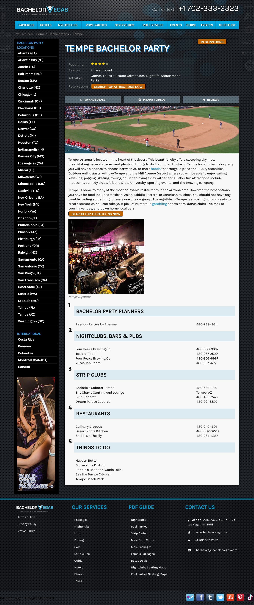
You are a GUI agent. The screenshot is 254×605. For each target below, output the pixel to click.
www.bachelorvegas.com (213, 532)
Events (176, 25)
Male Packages (141, 547)
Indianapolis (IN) (31, 149)
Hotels (46, 25)
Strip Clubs (124, 25)
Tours (78, 581)
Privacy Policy (27, 524)
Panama (24, 346)
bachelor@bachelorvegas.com (216, 550)
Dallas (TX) (26, 122)
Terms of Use (26, 517)
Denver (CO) (27, 129)
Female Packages (143, 554)
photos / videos (152, 99)
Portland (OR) (28, 246)
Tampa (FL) (26, 308)
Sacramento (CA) (31, 259)
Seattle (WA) (27, 294)
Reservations (212, 42)
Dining (79, 540)
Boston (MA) (27, 81)
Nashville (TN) (28, 191)
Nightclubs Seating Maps (148, 567)
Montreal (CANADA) (32, 360)
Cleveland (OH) (29, 108)
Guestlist (227, 25)
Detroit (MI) (27, 136)
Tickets (207, 25)
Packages (26, 25)
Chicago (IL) (27, 94)
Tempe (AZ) (26, 314)
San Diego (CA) (29, 273)
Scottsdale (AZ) (30, 287)
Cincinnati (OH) (30, 101)
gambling (159, 204)
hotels (156, 169)
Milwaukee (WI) (30, 177)
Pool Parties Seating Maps (149, 574)
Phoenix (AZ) (27, 232)
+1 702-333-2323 (209, 8)
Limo (77, 533)
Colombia (25, 353)
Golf (77, 547)
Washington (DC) (31, 321)
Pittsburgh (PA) (29, 239)
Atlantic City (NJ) (30, 60)
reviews (211, 99)
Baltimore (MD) (30, 74)
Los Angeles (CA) (30, 163)
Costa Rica (26, 339)
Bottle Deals (139, 560)
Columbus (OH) (30, 115)
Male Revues (152, 25)
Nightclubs (68, 25)
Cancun (24, 367)
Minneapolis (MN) (31, 184)
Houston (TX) (28, 143)
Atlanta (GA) (27, 53)
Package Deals (92, 99)
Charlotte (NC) (29, 87)
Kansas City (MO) (31, 156)
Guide (191, 25)
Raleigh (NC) (27, 252)
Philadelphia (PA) (31, 225)
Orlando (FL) (27, 218)
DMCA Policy (26, 530)
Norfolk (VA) (27, 211)
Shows (79, 574)
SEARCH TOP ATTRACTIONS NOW (118, 87)
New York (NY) (28, 204)
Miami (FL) (26, 170)
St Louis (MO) (28, 301)
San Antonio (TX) (31, 266)
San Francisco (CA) (32, 280)
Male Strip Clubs (142, 540)
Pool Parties (96, 25)
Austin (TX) (26, 67)
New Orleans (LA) (31, 197)
